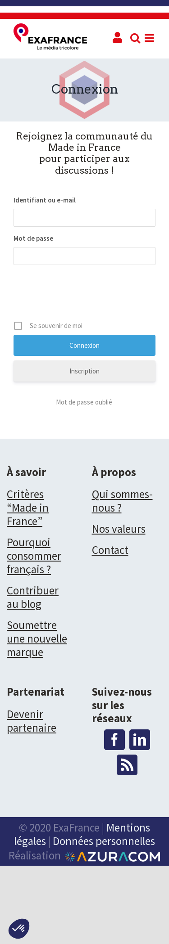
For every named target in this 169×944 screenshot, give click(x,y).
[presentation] (82, 296)
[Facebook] (114, 739)
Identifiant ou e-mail (45, 200)
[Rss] (127, 765)
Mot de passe (33, 238)
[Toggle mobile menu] (150, 37)
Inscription (84, 371)
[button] (19, 929)
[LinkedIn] (139, 739)
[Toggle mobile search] (135, 37)
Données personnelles (104, 841)
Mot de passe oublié (85, 402)
